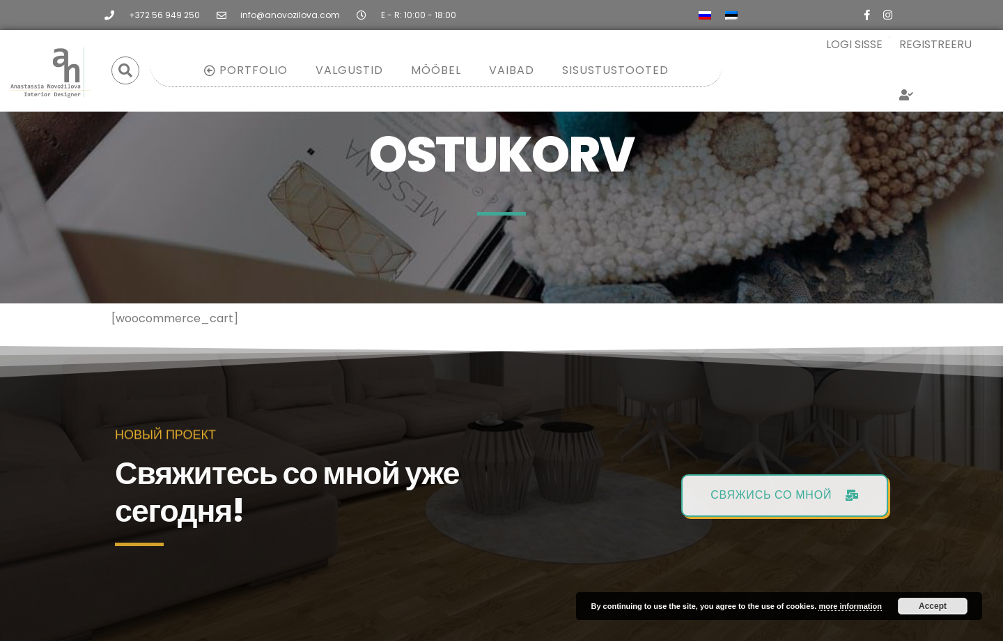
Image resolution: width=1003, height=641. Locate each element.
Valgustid (349, 70)
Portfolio (246, 70)
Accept (933, 606)
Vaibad (511, 70)
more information (849, 606)
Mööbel (436, 70)
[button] (125, 70)
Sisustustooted (615, 70)
